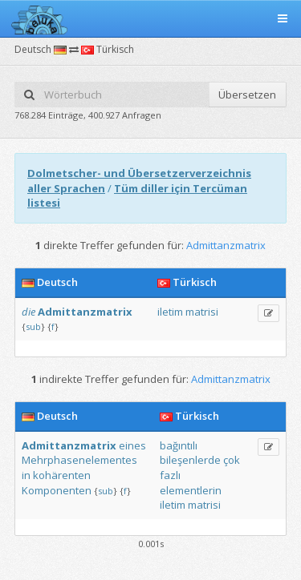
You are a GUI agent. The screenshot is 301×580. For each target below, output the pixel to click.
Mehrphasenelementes (79, 460)
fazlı (170, 475)
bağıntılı (178, 445)
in (26, 475)
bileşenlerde (190, 460)
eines (132, 445)
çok (231, 460)
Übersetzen (247, 94)
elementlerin (191, 490)
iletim (170, 311)
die (28, 311)
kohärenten (62, 475)
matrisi (201, 311)
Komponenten (57, 490)
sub (33, 326)
